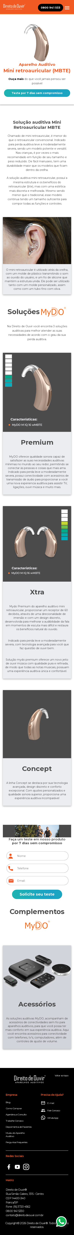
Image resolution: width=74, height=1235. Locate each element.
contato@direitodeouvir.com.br (24, 1215)
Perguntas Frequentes (16, 1142)
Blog (8, 1102)
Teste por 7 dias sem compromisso (37, 93)
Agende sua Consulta (16, 1114)
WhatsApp (49, 1118)
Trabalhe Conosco (14, 1120)
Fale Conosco (50, 1110)
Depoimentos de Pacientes (18, 1126)
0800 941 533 (50, 7)
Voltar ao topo (61, 1075)
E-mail (47, 1103)
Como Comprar (14, 1108)
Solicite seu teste (37, 894)
